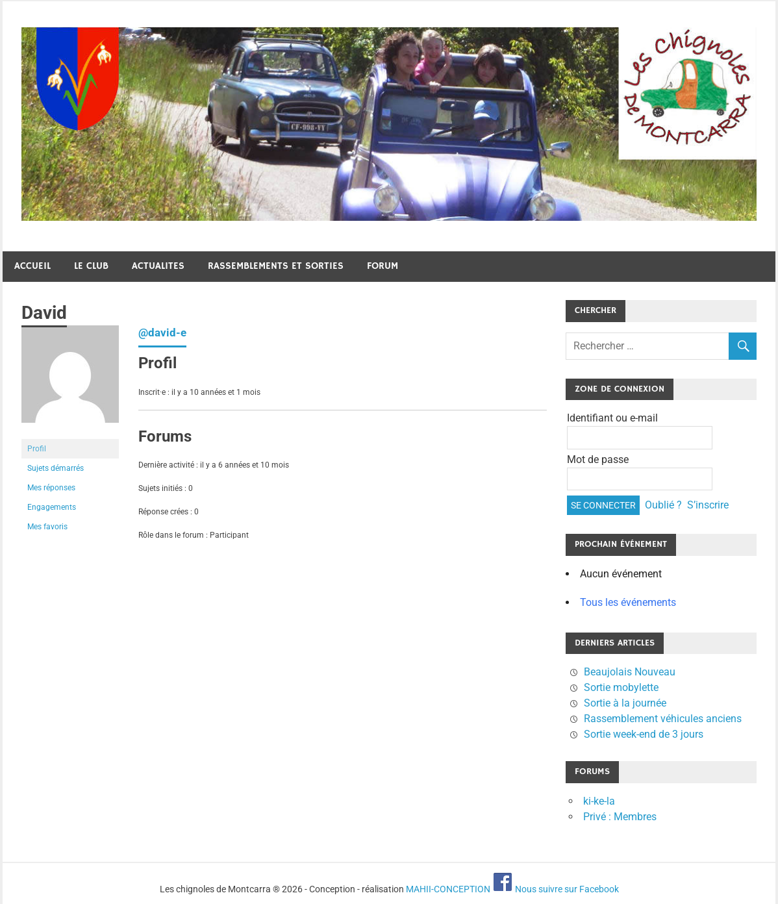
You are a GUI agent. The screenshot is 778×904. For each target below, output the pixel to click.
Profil (36, 448)
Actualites (158, 266)
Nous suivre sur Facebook (555, 889)
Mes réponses (51, 487)
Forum (382, 266)
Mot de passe (598, 459)
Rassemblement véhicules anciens (663, 718)
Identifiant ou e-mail (612, 418)
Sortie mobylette (621, 687)
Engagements (51, 507)
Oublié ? (663, 505)
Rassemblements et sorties (276, 266)
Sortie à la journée (625, 703)
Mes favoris (47, 526)
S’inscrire (708, 505)
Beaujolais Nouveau (629, 672)
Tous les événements (628, 602)
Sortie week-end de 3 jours (643, 734)
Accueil (32, 266)
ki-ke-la (599, 801)
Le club (91, 266)
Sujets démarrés (55, 468)
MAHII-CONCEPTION (448, 889)
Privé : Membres (620, 816)
